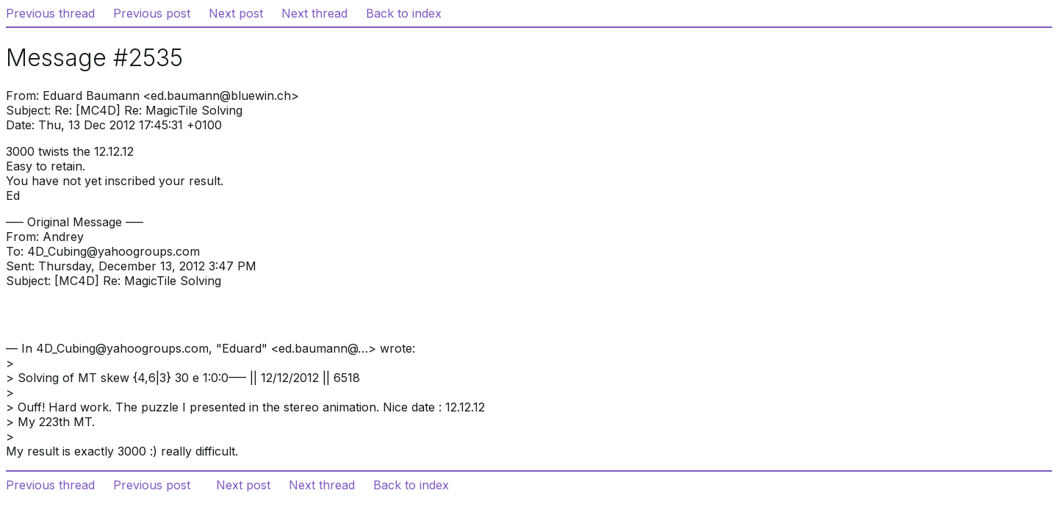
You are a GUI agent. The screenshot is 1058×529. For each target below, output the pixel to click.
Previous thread (50, 13)
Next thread (314, 13)
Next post (236, 13)
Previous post (151, 13)
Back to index (404, 13)
